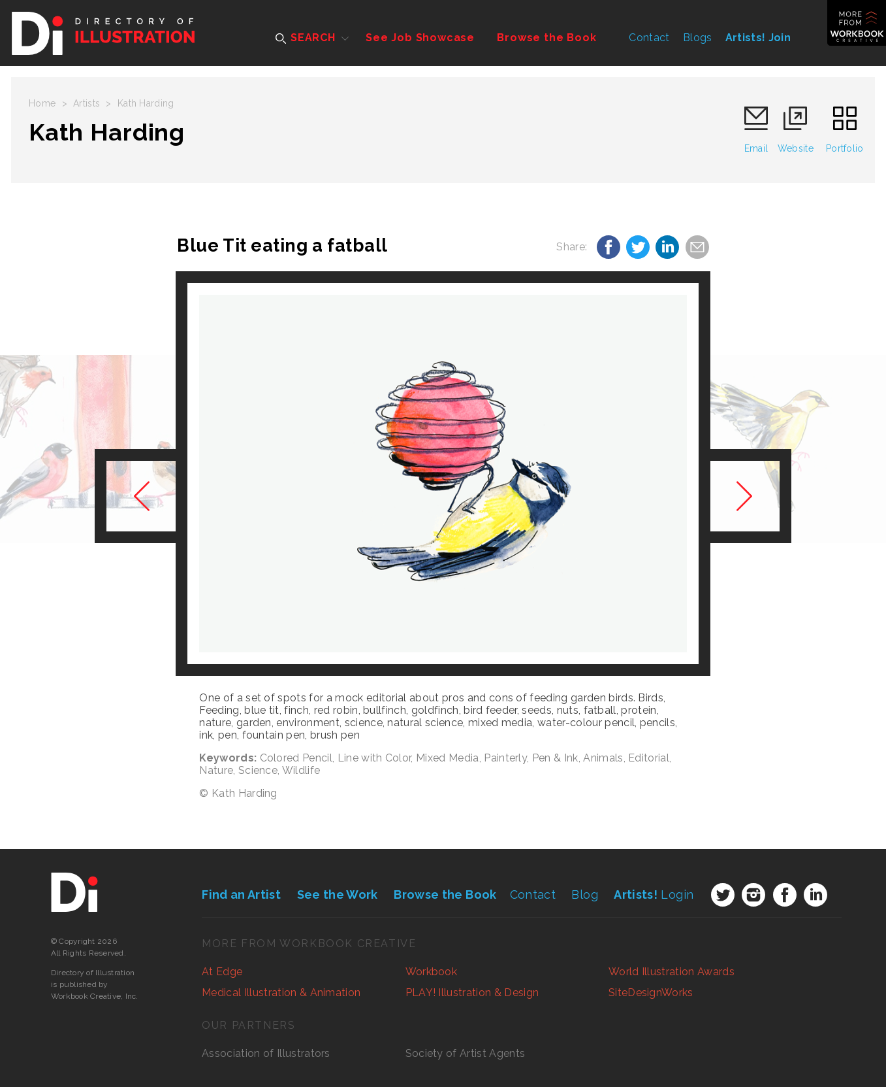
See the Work (337, 894)
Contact (649, 37)
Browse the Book (546, 37)
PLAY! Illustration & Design (472, 992)
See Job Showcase (420, 37)
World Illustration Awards (672, 971)
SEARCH (306, 37)
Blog (584, 894)
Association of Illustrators (266, 1053)
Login (653, 894)
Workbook (431, 971)
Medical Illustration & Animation (281, 992)
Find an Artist (241, 894)
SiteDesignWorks (651, 992)
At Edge (222, 971)
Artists (86, 103)
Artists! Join (758, 37)
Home (42, 103)
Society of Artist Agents (465, 1053)
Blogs (697, 37)
